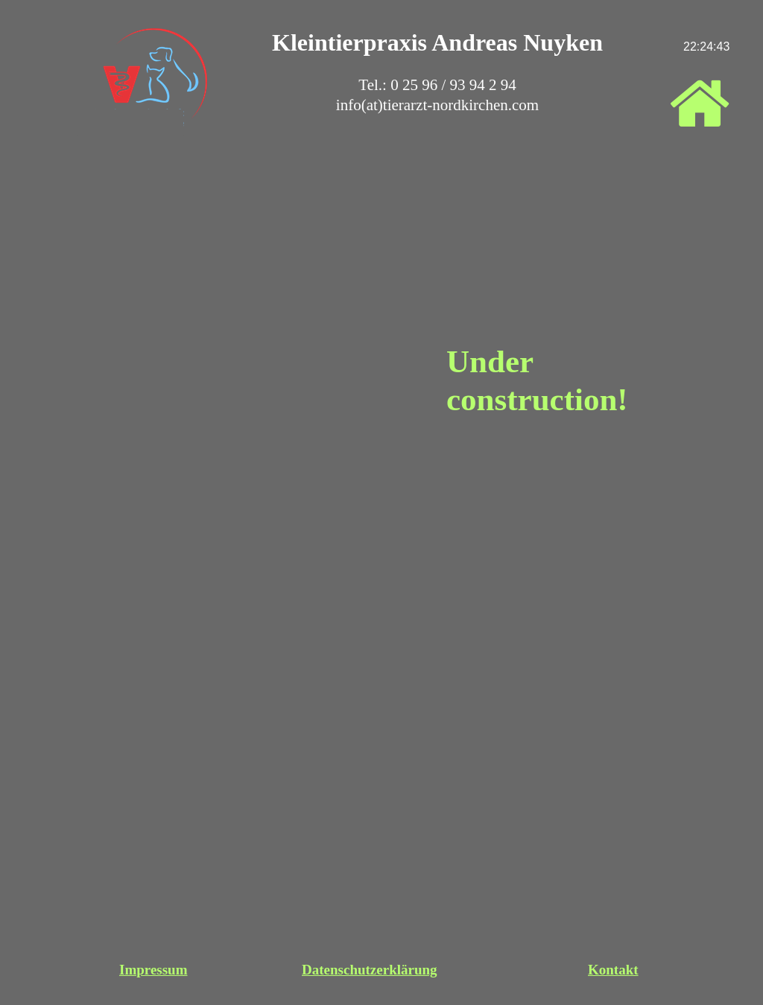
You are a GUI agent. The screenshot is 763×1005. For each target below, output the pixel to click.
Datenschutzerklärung (369, 969)
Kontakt (613, 969)
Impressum (153, 969)
